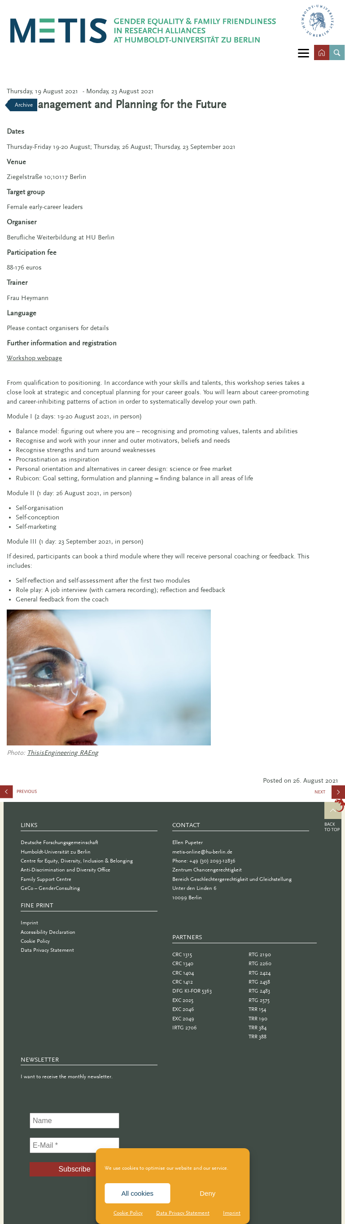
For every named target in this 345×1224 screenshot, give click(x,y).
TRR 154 (257, 1009)
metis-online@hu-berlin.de (202, 852)
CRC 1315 (182, 954)
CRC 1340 (182, 963)
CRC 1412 (182, 982)
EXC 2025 (182, 1000)
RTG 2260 (260, 963)
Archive (24, 104)
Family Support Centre (46, 879)
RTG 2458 (259, 982)
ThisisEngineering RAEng (62, 752)
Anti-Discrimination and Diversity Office (65, 870)
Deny (207, 1193)
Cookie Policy (128, 1213)
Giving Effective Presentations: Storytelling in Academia (329, 795)
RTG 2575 (259, 1000)
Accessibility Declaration (48, 932)
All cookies (137, 1193)
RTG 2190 (260, 954)
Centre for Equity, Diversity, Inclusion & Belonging (77, 861)
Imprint (231, 1213)
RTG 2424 (260, 973)
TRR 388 (257, 1036)
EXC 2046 (183, 1009)
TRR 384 (257, 1027)
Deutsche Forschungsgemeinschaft (59, 842)
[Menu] (303, 52)
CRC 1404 (183, 973)
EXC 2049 (183, 1018)
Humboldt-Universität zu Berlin (56, 852)
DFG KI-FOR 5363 (192, 991)
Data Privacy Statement (183, 1213)
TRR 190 (258, 1018)
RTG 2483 (259, 991)
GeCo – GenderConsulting (50, 888)
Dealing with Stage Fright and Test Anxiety (45, 793)
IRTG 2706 (184, 1027)
